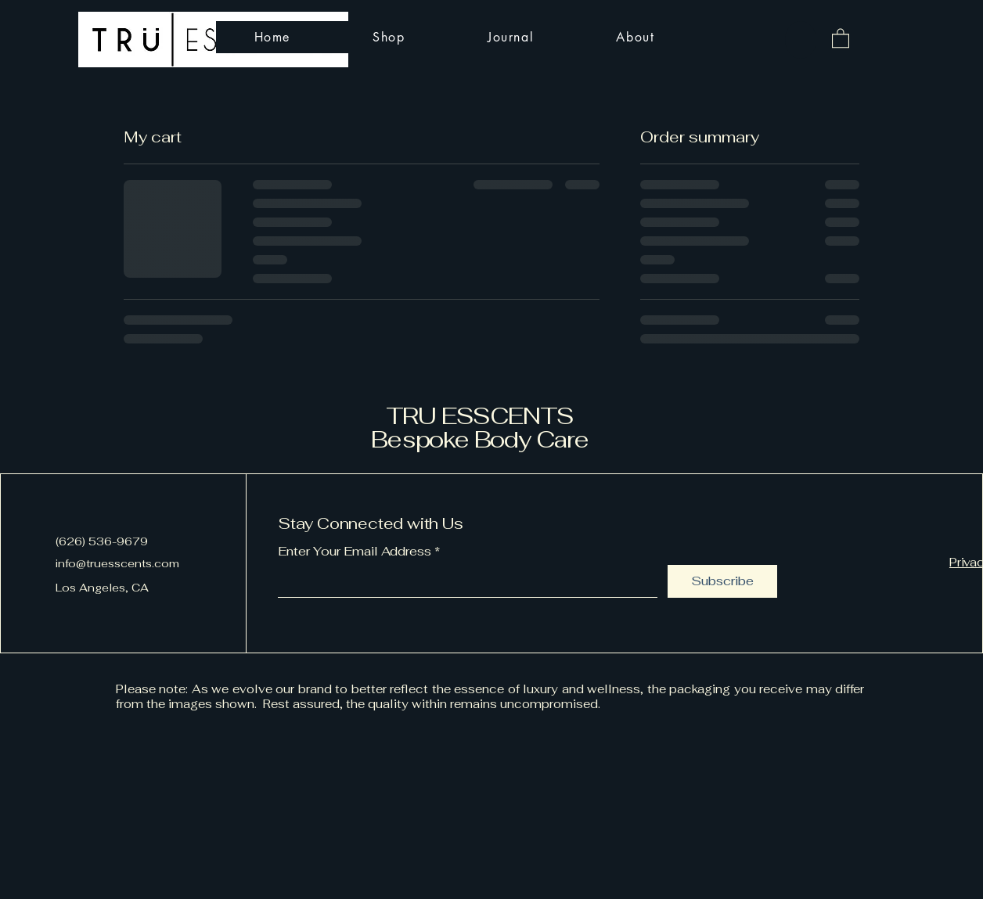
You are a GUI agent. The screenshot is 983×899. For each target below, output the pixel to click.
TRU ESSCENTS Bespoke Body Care (480, 428)
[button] (840, 37)
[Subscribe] (722, 581)
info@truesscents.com (117, 563)
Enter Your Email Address (354, 551)
